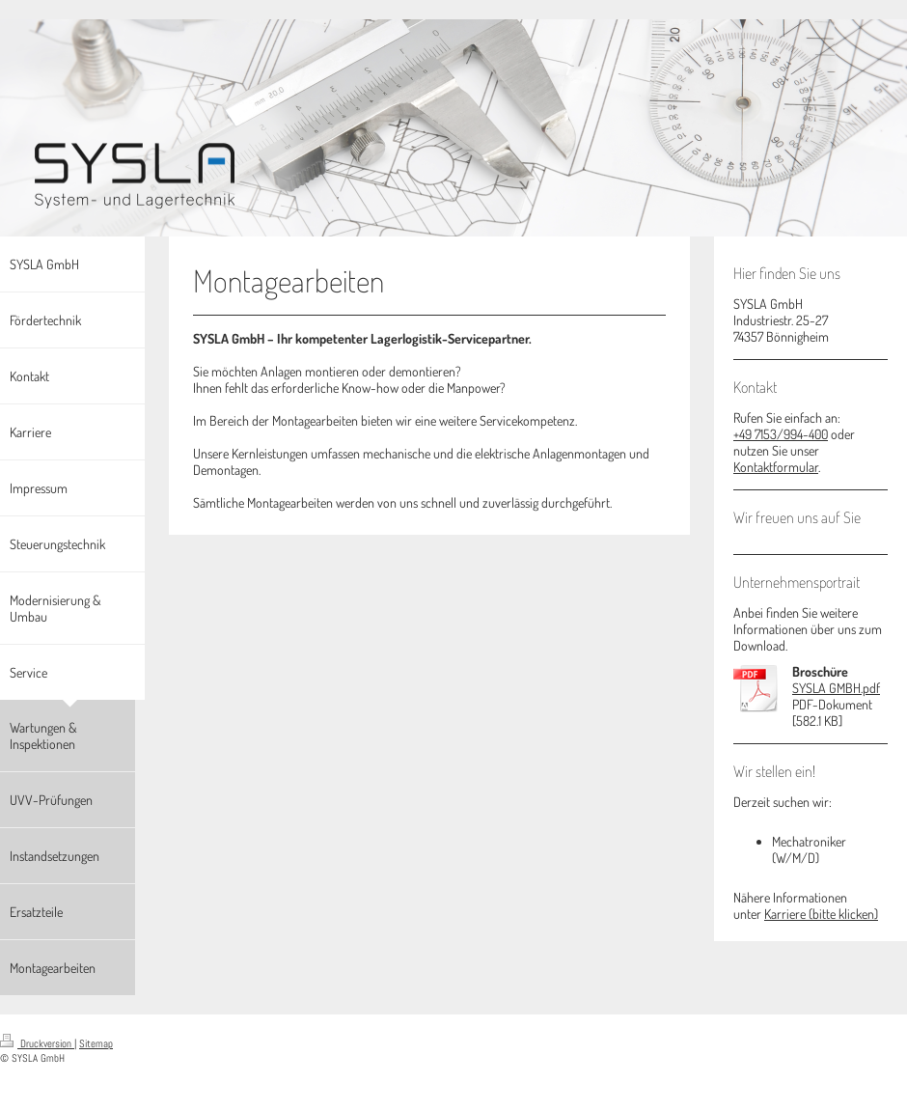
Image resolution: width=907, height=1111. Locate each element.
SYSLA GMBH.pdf (836, 688)
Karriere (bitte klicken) (821, 913)
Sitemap (96, 1043)
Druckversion (37, 1043)
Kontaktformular (775, 466)
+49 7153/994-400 (780, 434)
